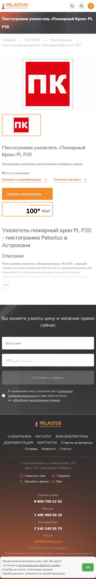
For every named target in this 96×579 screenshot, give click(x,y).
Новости (48, 449)
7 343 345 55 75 (48, 528)
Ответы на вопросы (76, 442)
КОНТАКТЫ (47, 442)
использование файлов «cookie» (40, 565)
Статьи (65, 449)
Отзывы (31, 449)
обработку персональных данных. (37, 400)
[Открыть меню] (91, 6)
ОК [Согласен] (88, 567)
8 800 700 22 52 (48, 501)
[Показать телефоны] (72, 6)
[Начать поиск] (81, 6)
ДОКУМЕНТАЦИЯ (18, 442)
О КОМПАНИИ (19, 436)
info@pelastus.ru (48, 541)
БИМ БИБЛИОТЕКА (72, 436)
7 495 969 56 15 (48, 515)
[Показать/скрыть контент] (6, 285)
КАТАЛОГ (43, 436)
